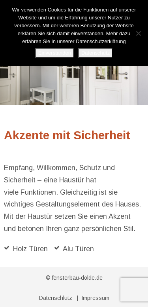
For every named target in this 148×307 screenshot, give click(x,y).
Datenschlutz (55, 298)
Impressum (95, 298)
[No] (138, 33)
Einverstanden (54, 53)
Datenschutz (95, 53)
